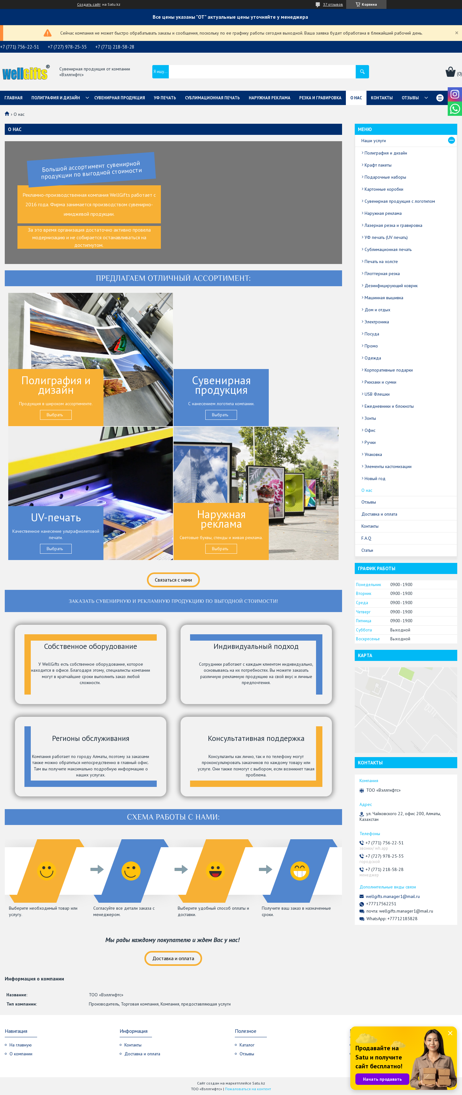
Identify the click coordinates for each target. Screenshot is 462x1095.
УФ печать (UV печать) (386, 237)
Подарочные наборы (385, 177)
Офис (370, 430)
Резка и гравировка (320, 98)
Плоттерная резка (382, 273)
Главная (13, 98)
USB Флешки (377, 394)
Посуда (372, 334)
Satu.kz (258, 1083)
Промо (371, 346)
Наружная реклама (269, 98)
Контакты (382, 98)
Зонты (370, 418)
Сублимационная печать (212, 98)
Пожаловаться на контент (248, 1088)
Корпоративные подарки (389, 370)
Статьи (367, 550)
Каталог (247, 1045)
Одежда (373, 358)
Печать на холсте (381, 261)
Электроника (377, 322)
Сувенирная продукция (119, 98)
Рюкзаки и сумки (380, 382)
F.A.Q (366, 538)
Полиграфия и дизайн (55, 98)
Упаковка (373, 454)
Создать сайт (89, 4)
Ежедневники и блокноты (389, 406)
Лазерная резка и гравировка (393, 225)
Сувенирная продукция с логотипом (400, 201)
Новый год (375, 478)
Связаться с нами (173, 580)
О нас (356, 98)
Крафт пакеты (378, 165)
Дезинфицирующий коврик (391, 285)
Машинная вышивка (384, 297)
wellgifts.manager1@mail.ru (393, 896)
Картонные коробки (384, 189)
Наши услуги (373, 140)
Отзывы (410, 98)
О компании (21, 1054)
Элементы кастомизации (388, 466)
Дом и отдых (377, 310)
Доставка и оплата (173, 958)
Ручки (370, 442)
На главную (21, 1045)
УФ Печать (165, 98)
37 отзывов (333, 4)
